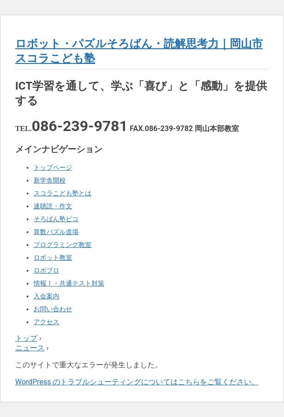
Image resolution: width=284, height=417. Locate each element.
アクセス (46, 322)
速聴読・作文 (53, 206)
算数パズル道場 (56, 231)
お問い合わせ (53, 309)
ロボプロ (46, 270)
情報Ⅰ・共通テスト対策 (69, 283)
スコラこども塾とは (62, 193)
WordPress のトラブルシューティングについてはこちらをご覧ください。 (137, 381)
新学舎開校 (50, 180)
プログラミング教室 (62, 244)
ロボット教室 (53, 257)
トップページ (53, 167)
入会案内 (46, 296)
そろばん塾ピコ (56, 219)
